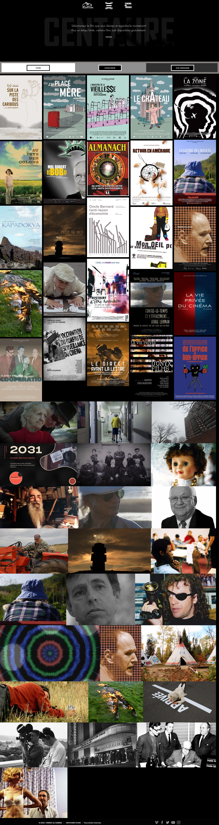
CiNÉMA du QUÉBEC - (55, 823)
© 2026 (42, 823)
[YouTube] (173, 822)
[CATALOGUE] (110, 68)
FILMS (78, 823)
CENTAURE (70, 823)
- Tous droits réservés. (91, 823)
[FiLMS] (38, 68)
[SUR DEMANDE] (182, 68)
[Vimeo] (156, 822)
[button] (109, 5)
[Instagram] (178, 822)
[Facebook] (162, 822)
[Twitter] (167, 822)
